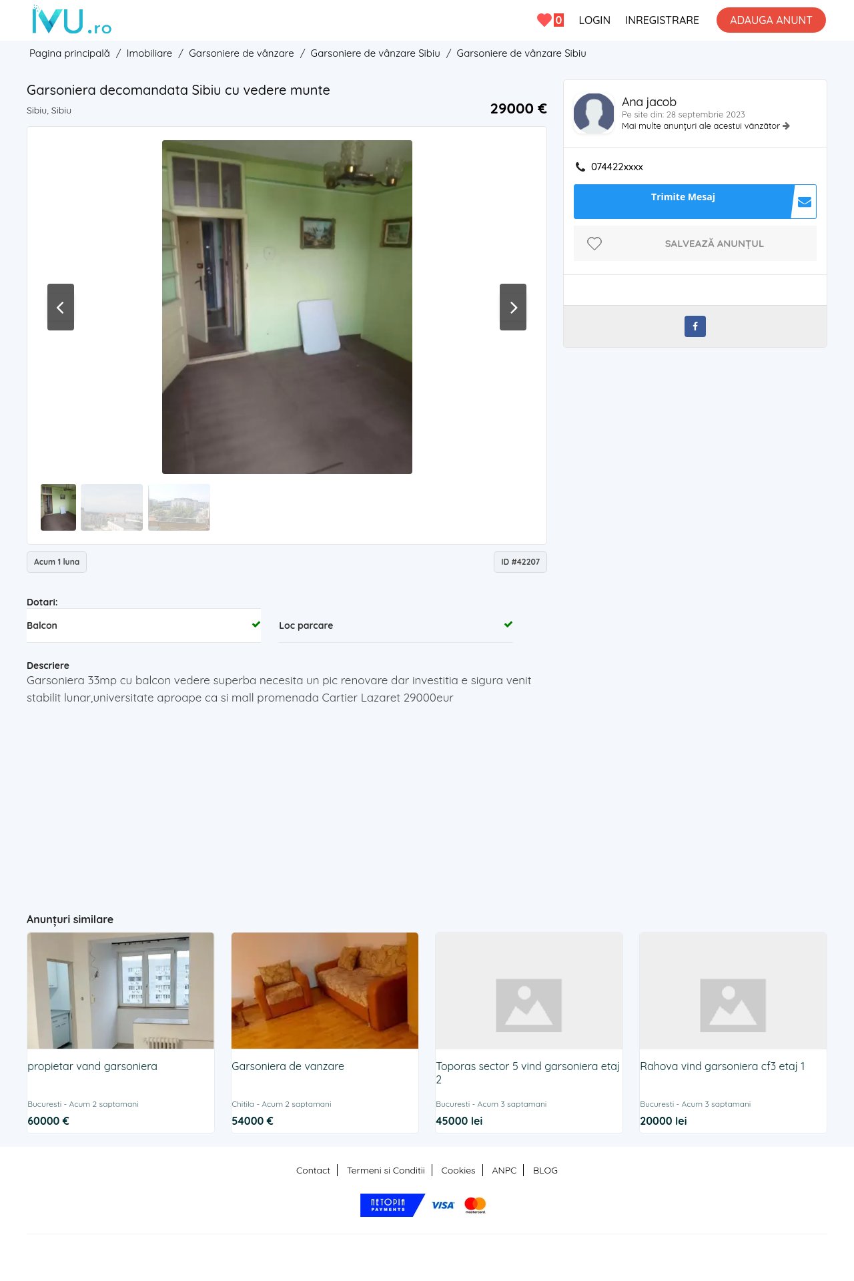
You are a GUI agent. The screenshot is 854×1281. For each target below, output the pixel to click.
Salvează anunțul (715, 243)
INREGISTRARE (662, 20)
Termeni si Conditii (386, 1170)
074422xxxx (617, 167)
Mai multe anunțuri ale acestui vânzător (702, 125)
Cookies (459, 1170)
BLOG (545, 1170)
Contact (313, 1170)
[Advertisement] (287, 803)
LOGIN (594, 20)
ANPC (504, 1170)
